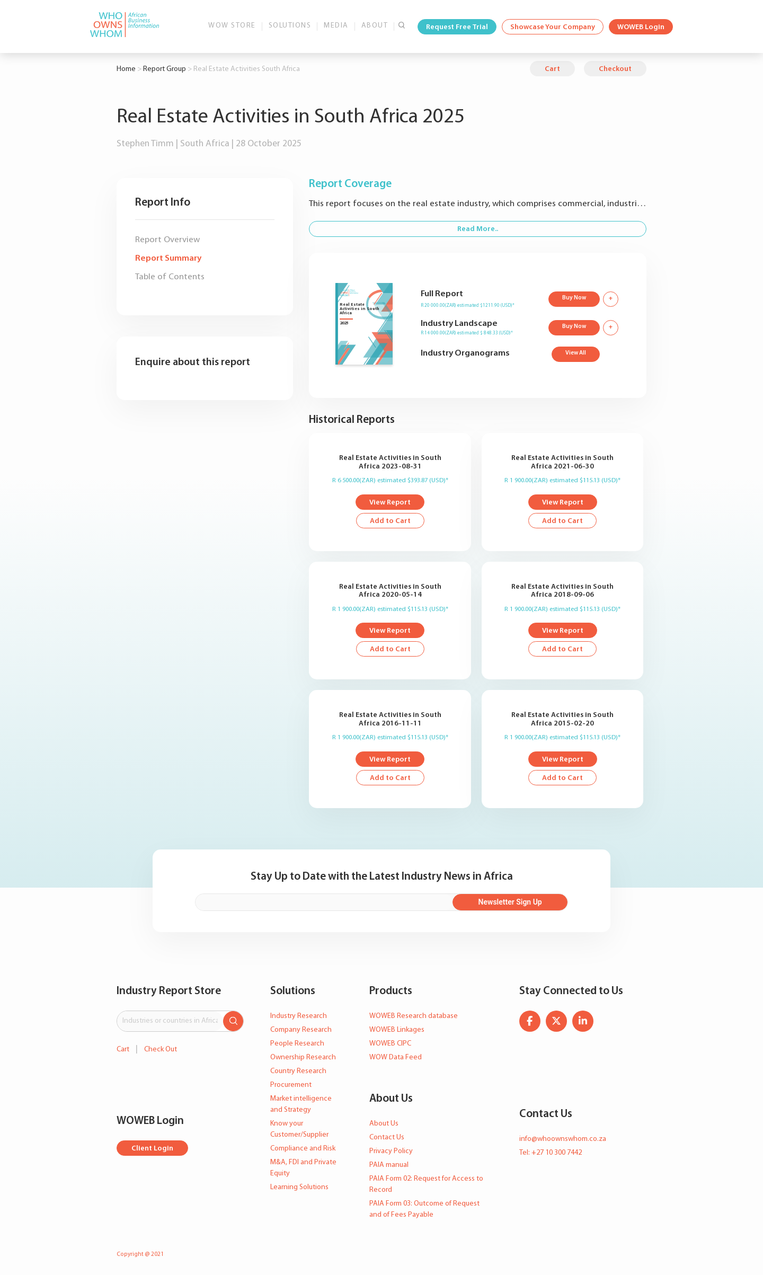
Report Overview (167, 239)
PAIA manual (389, 1165)
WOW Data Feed (395, 1057)
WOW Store (232, 26)
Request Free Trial (457, 27)
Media (336, 26)
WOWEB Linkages (396, 1030)
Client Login (152, 1149)
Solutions (290, 26)
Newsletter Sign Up (510, 902)
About (374, 26)
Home (126, 69)
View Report (390, 503)
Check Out (160, 1049)
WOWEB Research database (413, 1016)
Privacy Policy (391, 1151)
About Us (383, 1124)
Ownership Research (303, 1057)
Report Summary (168, 258)
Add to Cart (390, 521)
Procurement (291, 1085)
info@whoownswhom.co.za (562, 1139)
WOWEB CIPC (390, 1044)
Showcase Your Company (552, 27)
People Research (297, 1044)
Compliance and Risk (302, 1149)
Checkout (615, 69)
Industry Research (298, 1016)
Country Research (298, 1071)
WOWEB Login (640, 27)
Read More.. (477, 229)
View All (575, 353)
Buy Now (574, 298)
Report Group (164, 69)
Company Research (301, 1030)
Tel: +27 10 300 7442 (550, 1153)
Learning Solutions (299, 1187)
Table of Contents (170, 276)
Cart (552, 69)
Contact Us (386, 1137)
